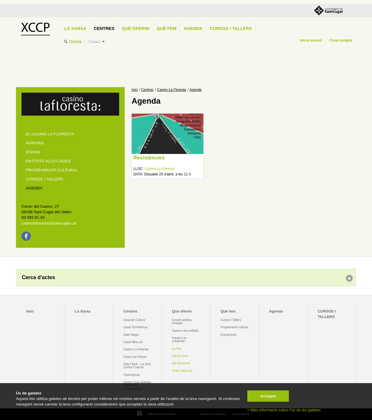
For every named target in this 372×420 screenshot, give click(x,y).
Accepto (268, 396)
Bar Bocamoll (181, 363)
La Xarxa (75, 28)
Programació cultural (52, 170)
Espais (33, 152)
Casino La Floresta (171, 90)
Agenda (193, 28)
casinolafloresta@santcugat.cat (49, 223)
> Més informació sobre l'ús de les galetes (284, 410)
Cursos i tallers (44, 179)
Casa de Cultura (134, 320)
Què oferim (135, 28)
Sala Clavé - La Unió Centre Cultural (137, 365)
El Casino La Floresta (50, 134)
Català (95, 42)
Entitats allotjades (48, 161)
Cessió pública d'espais (182, 321)
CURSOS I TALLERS (231, 28)
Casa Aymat (131, 374)
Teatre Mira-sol (182, 370)
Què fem (166, 28)
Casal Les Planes (134, 356)
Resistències (149, 158)
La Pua (177, 348)
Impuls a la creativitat (179, 339)
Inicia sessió (311, 40)
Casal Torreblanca (135, 327)
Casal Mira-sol (132, 342)
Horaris (35, 143)
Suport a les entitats (185, 330)
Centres (104, 28)
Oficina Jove (180, 356)
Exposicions (229, 334)
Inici (135, 90)
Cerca (75, 41)
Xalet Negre (131, 334)
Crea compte (340, 40)
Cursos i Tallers (231, 320)
